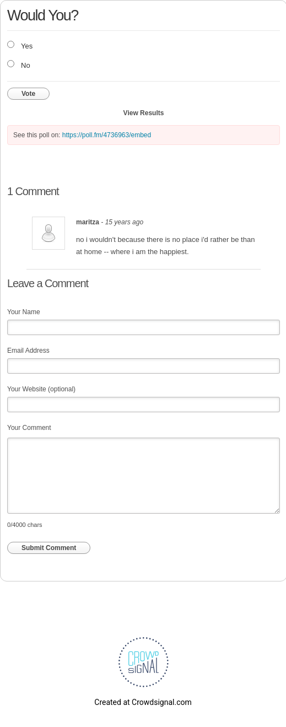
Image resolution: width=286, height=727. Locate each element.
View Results (143, 113)
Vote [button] (28, 94)
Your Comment (29, 428)
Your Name (23, 312)
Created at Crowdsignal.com (142, 702)
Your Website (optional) (41, 389)
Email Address (28, 350)
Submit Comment (48, 548)
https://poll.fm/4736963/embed (106, 135)
